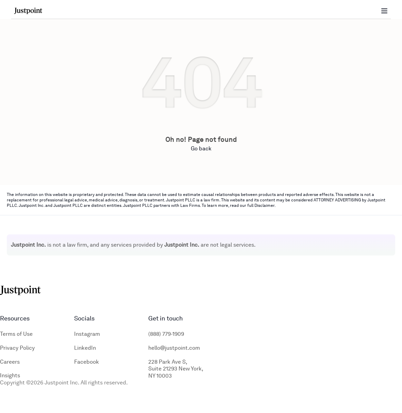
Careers (10, 362)
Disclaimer (264, 205)
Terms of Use (16, 334)
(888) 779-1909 (166, 334)
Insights (10, 375)
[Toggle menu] (384, 11)
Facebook (86, 362)
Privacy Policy (17, 348)
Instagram (87, 334)
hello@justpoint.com (174, 348)
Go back (201, 148)
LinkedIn (85, 348)
